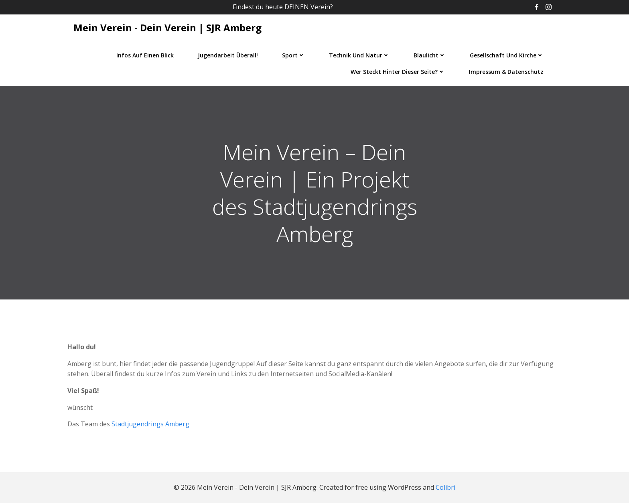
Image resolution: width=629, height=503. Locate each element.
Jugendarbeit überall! (228, 55)
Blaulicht (430, 55)
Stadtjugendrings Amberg (150, 424)
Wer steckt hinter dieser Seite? (398, 71)
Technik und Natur (359, 55)
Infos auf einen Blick (145, 55)
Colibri (445, 487)
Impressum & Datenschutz (506, 71)
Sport (293, 55)
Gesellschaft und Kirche (507, 55)
